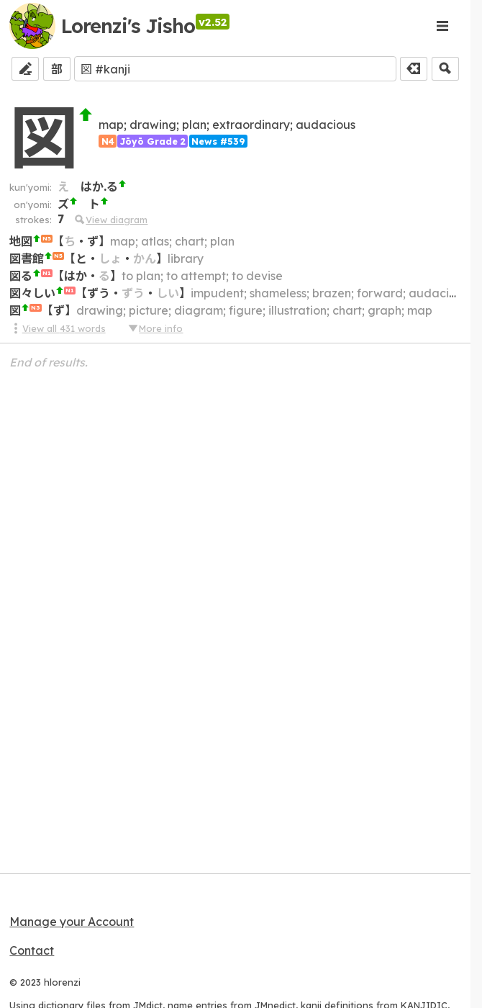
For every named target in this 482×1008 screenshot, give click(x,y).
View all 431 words (57, 328)
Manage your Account (71, 921)
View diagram (110, 219)
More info (155, 328)
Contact (31, 950)
